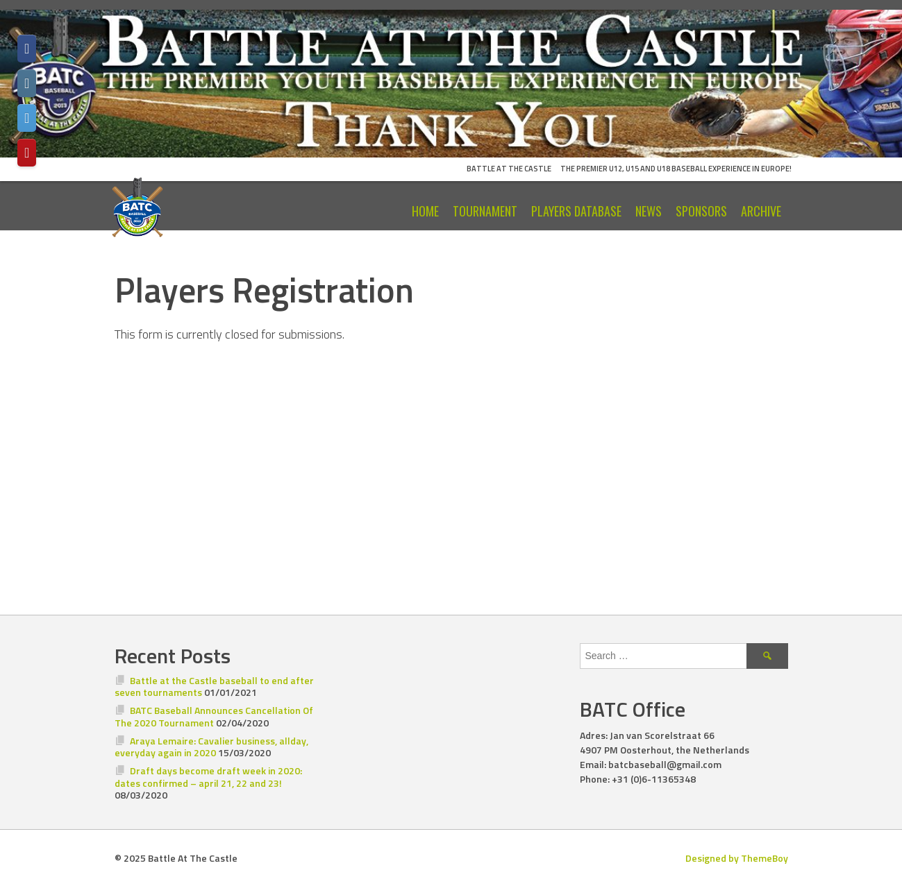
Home (425, 211)
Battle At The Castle (509, 168)
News (648, 211)
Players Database (576, 211)
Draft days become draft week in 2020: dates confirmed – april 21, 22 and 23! (209, 776)
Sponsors (701, 211)
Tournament (485, 211)
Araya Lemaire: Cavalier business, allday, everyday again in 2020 (212, 746)
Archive (761, 211)
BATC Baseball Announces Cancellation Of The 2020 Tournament (214, 716)
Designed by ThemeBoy (736, 858)
